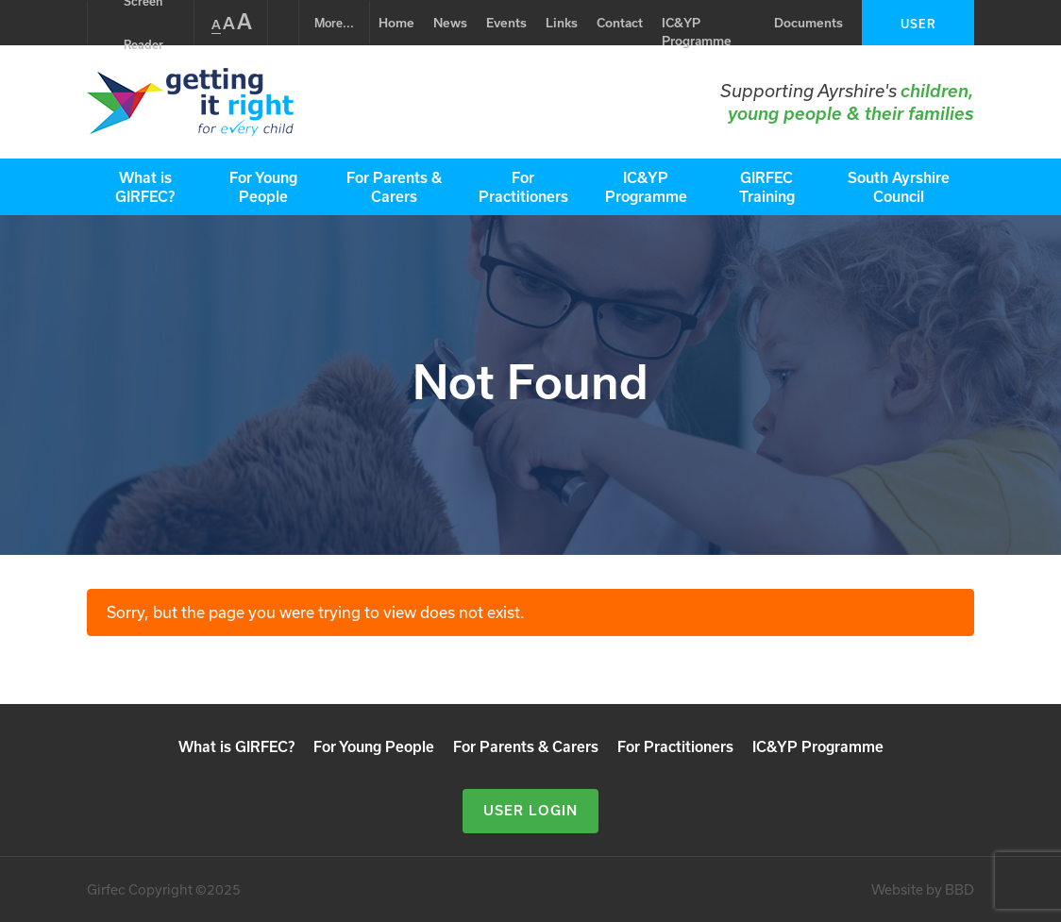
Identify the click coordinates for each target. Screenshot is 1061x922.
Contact (620, 22)
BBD (959, 889)
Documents (808, 22)
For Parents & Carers (394, 187)
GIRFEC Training (767, 187)
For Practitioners (523, 187)
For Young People (263, 187)
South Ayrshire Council (899, 187)
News (450, 22)
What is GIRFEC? (145, 187)
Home (396, 22)
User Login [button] (530, 810)
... (334, 22)
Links (562, 22)
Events (506, 22)
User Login (918, 31)
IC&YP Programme (697, 32)
